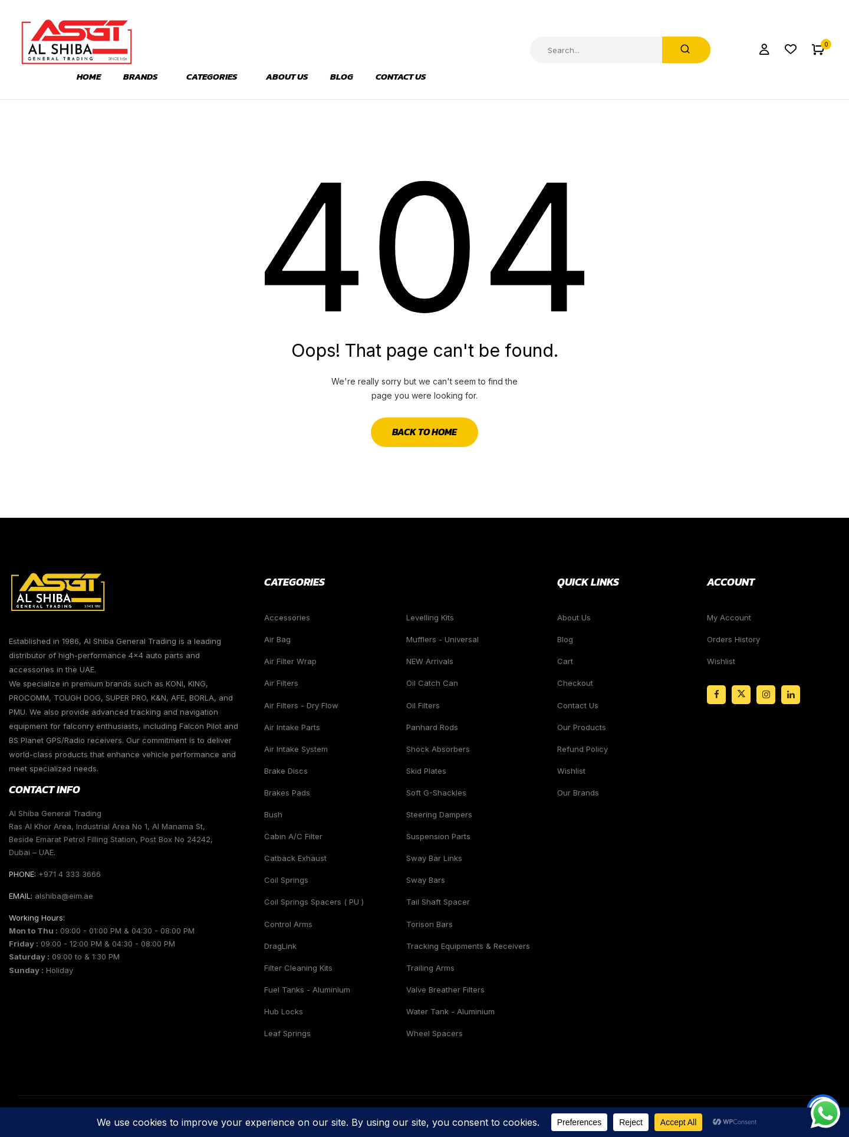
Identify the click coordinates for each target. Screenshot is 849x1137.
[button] (818, 50)
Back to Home (424, 432)
